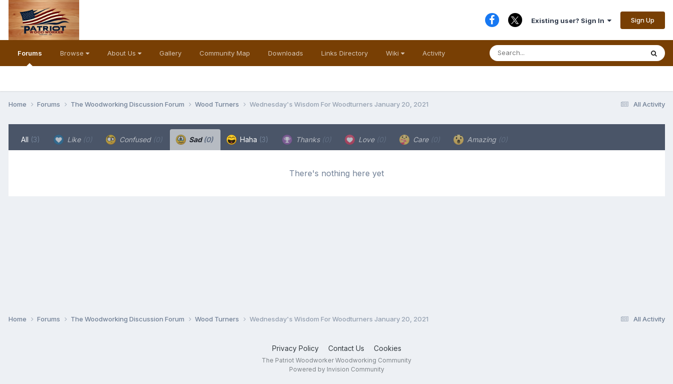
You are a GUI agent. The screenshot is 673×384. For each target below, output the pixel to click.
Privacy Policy (295, 348)
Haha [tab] (248, 140)
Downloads (285, 53)
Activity (433, 53)
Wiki (395, 53)
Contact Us (346, 348)
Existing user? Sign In (571, 21)
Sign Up (642, 20)
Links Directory (344, 53)
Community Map (224, 53)
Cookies (387, 348)
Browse (74, 53)
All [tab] (30, 139)
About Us (124, 53)
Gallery (170, 53)
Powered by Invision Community (336, 369)
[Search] (546, 53)
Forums (30, 57)
